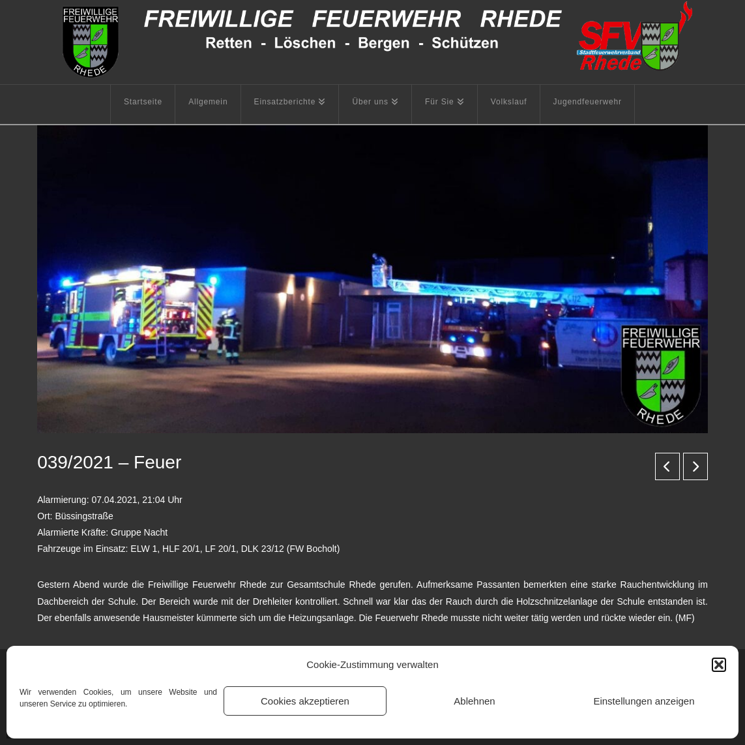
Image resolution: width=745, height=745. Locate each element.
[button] (718, 664)
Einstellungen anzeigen (643, 701)
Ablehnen (474, 701)
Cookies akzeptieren (305, 701)
